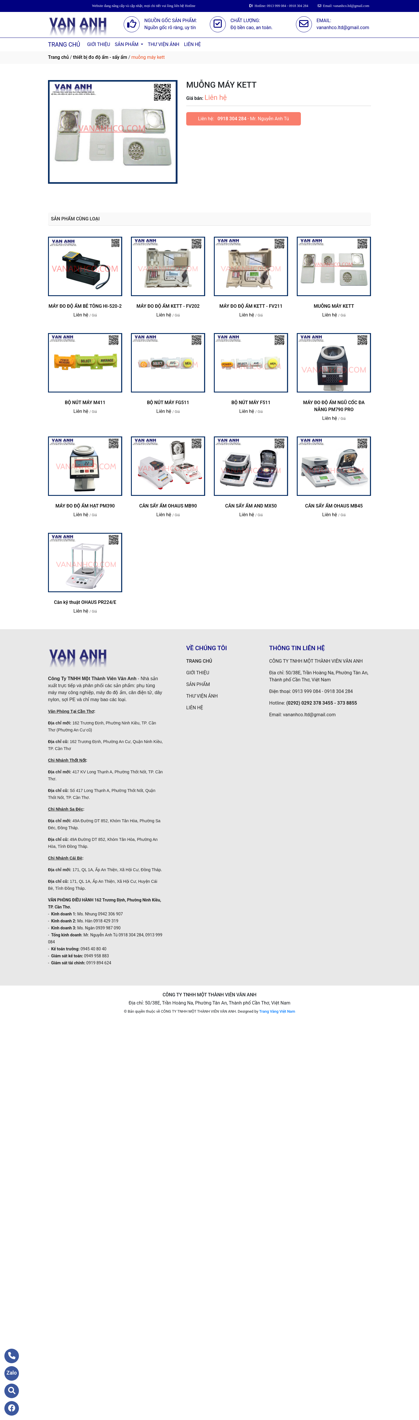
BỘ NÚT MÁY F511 (250, 402)
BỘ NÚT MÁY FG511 (168, 402)
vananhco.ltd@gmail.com (309, 714)
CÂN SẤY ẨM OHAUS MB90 (168, 506)
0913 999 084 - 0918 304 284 (322, 691)
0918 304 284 (231, 118)
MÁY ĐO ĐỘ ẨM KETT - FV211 (251, 306)
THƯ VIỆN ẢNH (163, 44)
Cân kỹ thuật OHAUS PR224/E (85, 602)
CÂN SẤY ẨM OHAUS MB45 (334, 506)
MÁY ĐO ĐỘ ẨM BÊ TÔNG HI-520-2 (85, 306)
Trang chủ (58, 57)
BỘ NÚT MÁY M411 (85, 402)
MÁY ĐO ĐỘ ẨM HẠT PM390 (85, 506)
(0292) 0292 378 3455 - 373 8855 (321, 703)
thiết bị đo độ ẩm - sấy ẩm (100, 57)
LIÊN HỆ (192, 44)
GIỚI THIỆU (98, 44)
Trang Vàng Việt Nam (277, 1011)
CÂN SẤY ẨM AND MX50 (251, 506)
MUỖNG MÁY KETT (334, 306)
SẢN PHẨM (127, 44)
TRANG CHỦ (64, 44)
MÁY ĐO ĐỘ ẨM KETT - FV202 (168, 306)
